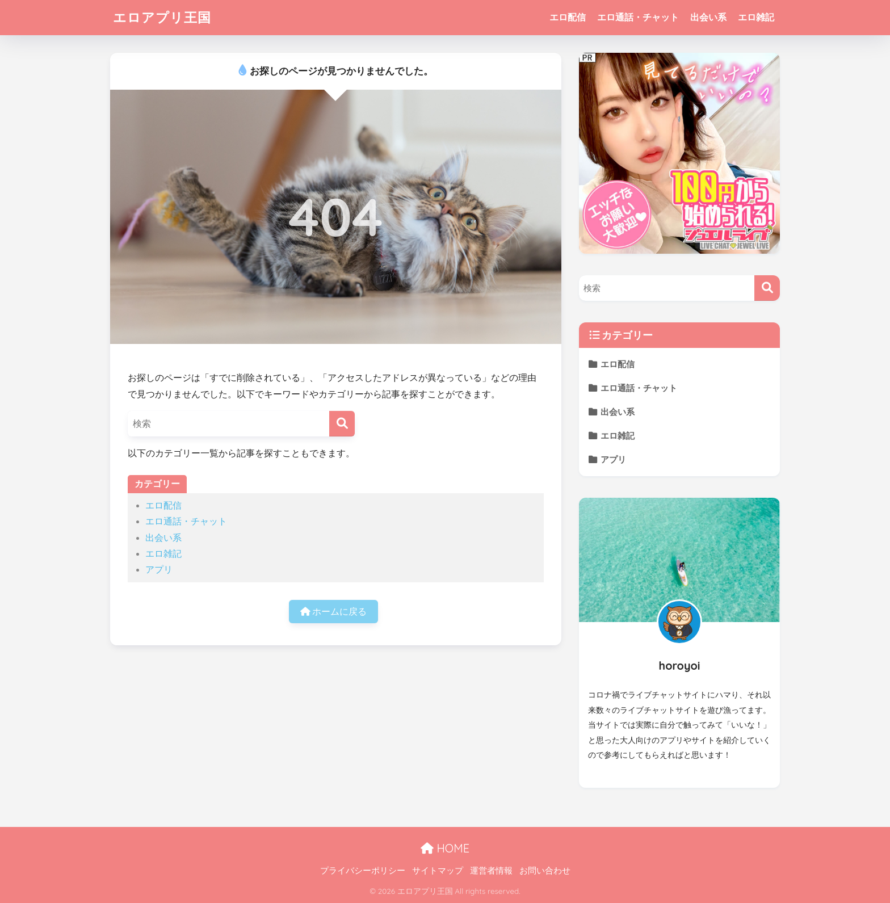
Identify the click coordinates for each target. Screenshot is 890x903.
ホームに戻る (333, 611)
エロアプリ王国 (162, 17)
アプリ (159, 569)
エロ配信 (567, 17)
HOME (445, 848)
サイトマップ (437, 870)
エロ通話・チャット (638, 17)
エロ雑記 (756, 17)
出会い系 (708, 17)
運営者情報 (491, 870)
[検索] (342, 423)
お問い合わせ (544, 870)
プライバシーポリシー (362, 870)
